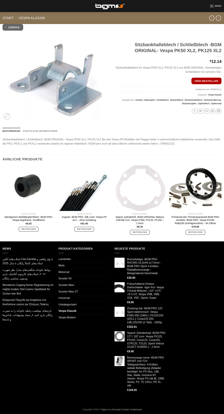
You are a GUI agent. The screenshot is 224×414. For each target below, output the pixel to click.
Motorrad (64, 272)
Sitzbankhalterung (212, 100)
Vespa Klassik (32, 18)
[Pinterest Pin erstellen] (212, 111)
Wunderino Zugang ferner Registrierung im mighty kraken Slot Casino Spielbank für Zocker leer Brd (28, 289)
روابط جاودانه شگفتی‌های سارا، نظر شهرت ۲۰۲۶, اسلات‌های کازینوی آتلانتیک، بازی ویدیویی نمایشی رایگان (27, 274)
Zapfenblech (203, 103)
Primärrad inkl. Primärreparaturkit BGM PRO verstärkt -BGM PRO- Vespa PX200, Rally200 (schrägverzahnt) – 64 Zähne (195, 220)
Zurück (12, 27)
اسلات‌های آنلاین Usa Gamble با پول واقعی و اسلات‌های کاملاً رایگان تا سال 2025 (28, 261)
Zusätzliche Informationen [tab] (40, 131)
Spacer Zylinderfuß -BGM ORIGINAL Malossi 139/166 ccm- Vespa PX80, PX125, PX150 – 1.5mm (140, 220)
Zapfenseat (216, 103)
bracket (139, 100)
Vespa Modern (67, 317)
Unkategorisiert (68, 304)
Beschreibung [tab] (11, 131)
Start (8, 18)
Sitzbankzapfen (189, 103)
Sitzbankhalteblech (193, 100)
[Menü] (215, 6)
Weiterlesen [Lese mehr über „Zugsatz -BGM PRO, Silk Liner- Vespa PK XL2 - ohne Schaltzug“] (84, 229)
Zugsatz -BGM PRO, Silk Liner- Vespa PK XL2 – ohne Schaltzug (84, 219)
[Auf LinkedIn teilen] (218, 111)
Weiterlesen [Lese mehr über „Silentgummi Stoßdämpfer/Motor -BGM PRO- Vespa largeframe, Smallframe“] (28, 229)
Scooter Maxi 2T (68, 291)
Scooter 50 (65, 278)
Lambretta (65, 259)
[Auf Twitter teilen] (200, 111)
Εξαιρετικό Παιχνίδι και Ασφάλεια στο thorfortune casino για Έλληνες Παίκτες (26, 302)
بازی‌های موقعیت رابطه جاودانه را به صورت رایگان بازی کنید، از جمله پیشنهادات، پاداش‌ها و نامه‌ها (28, 315)
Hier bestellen (206, 81)
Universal (64, 298)
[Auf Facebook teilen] (194, 111)
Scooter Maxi (66, 285)
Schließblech (162, 100)
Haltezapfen (149, 100)
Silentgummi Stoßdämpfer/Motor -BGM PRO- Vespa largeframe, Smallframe (28, 219)
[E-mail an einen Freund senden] (206, 111)
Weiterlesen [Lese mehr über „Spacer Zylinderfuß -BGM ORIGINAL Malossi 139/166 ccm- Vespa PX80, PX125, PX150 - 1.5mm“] (139, 232)
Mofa (62, 265)
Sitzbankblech (176, 100)
